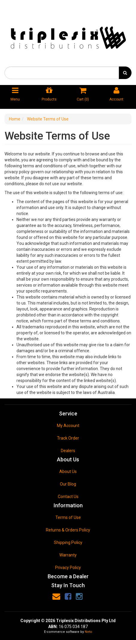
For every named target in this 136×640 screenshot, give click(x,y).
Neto (88, 632)
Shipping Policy (68, 542)
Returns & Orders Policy (68, 530)
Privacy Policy (68, 567)
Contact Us (68, 496)
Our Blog (68, 484)
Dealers (68, 450)
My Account (68, 425)
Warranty (68, 555)
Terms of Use (68, 517)
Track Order (68, 438)
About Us (68, 471)
